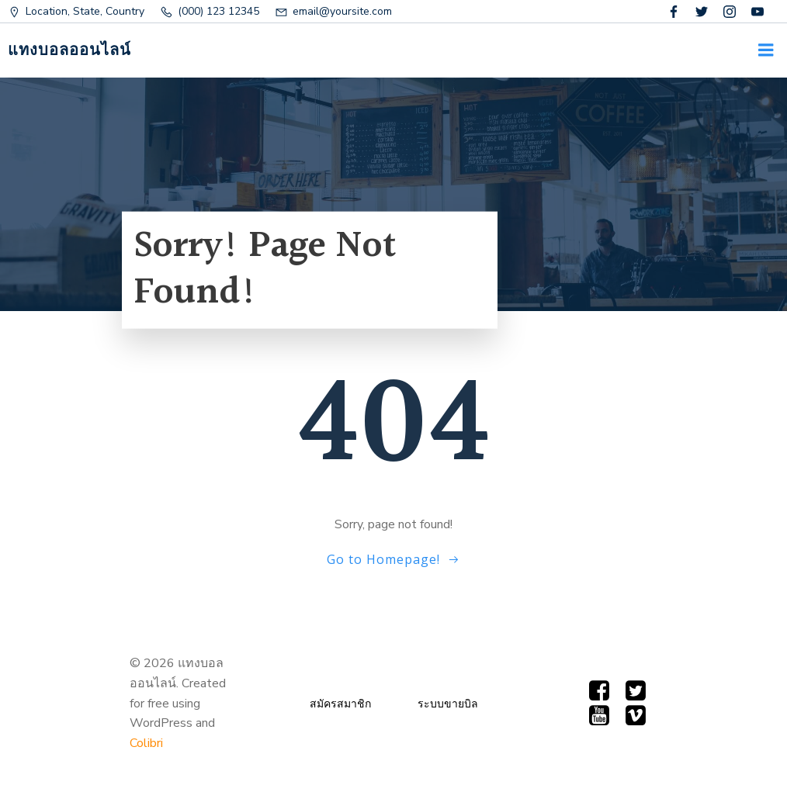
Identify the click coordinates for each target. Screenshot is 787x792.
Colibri (146, 743)
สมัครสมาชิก (340, 704)
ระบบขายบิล (448, 704)
